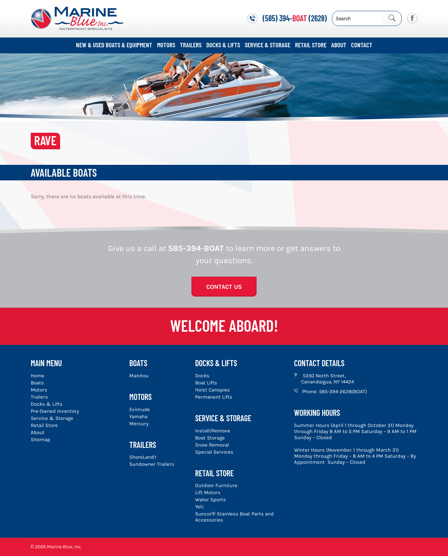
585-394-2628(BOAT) (343, 391)
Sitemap (40, 439)
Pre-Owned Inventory (55, 411)
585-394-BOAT (196, 248)
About (338, 45)
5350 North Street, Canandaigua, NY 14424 (327, 379)
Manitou (139, 376)
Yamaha (138, 416)
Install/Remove (212, 431)
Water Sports (210, 500)
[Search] (357, 18)
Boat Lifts (206, 383)
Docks (202, 376)
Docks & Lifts (223, 45)
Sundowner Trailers (151, 464)
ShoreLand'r (143, 457)
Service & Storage (267, 45)
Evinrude (139, 409)
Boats (37, 383)
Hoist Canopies (212, 390)
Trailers (191, 45)
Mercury (139, 424)
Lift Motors (207, 492)
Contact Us (224, 286)
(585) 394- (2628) (295, 18)
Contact (361, 45)
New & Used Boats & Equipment (114, 45)
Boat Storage (210, 438)
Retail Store (310, 45)
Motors (166, 45)
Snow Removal (212, 445)
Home (37, 376)
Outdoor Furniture (216, 485)
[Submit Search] (392, 18)
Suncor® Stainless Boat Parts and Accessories (234, 517)
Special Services (214, 452)
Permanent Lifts (213, 397)
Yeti (199, 507)
